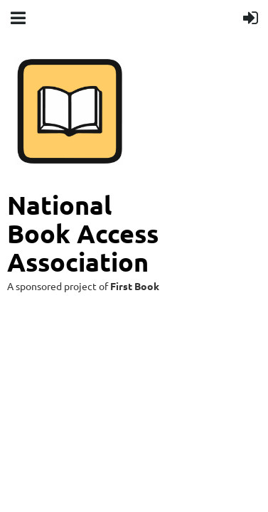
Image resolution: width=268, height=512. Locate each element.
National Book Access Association (86, 233)
